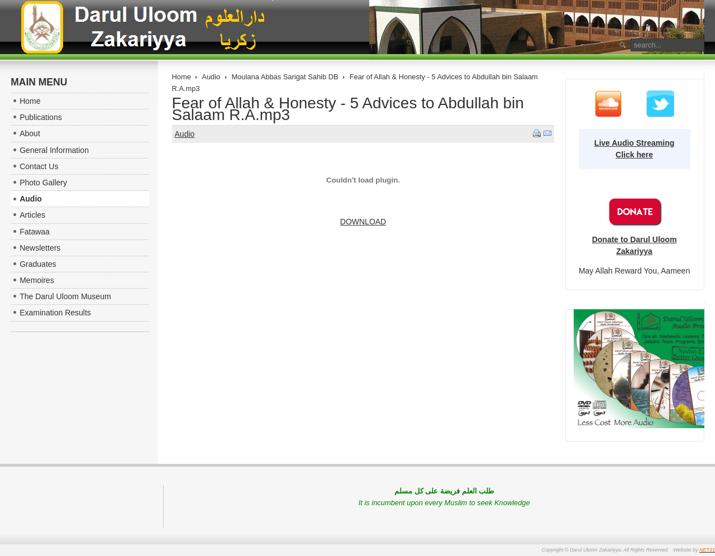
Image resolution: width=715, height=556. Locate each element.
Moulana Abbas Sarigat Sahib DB (284, 77)
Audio (211, 77)
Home (181, 77)
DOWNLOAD (363, 221)
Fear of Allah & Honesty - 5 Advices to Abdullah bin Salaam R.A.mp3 (348, 108)
